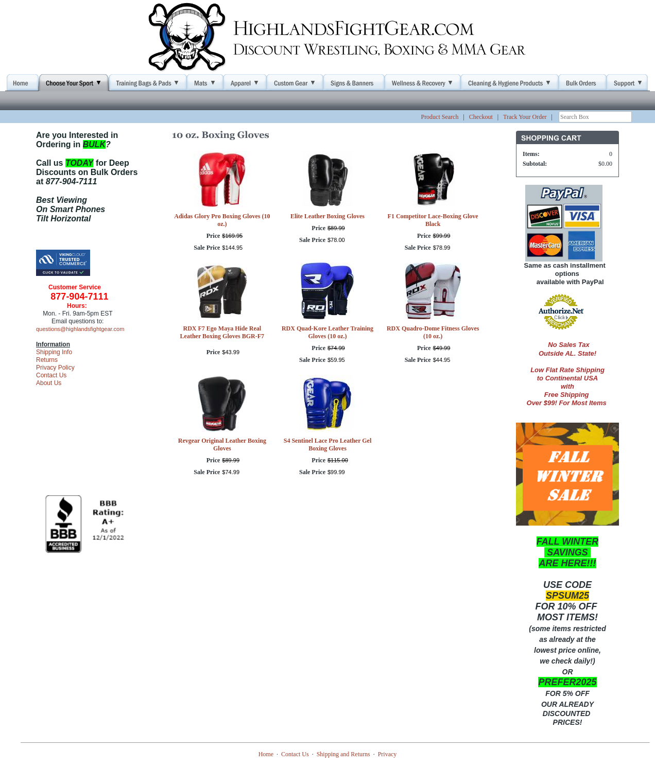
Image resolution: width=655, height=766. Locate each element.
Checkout (481, 116)
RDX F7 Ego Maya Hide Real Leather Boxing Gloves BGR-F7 (222, 332)
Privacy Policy (55, 367)
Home (265, 754)
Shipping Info (54, 352)
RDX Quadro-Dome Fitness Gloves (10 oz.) (433, 332)
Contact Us (51, 375)
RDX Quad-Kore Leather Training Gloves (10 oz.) (327, 332)
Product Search (439, 116)
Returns (47, 359)
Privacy (387, 754)
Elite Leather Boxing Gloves (327, 216)
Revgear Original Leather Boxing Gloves (222, 444)
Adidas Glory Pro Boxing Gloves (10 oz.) (222, 220)
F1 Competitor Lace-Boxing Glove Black (433, 220)
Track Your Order (525, 116)
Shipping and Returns (343, 754)
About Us (48, 383)
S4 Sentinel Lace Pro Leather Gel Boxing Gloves (328, 444)
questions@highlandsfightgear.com (80, 329)
